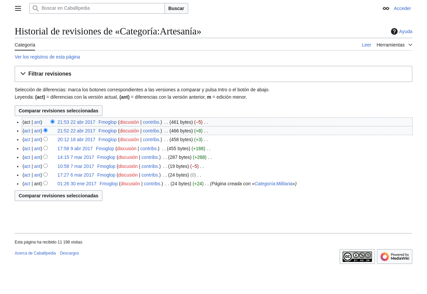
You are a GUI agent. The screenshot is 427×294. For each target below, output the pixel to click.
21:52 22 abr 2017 (76, 130)
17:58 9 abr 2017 (75, 148)
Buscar (176, 8)
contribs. (151, 122)
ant (37, 122)
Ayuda (400, 31)
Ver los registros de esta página (47, 57)
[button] (213, 74)
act (27, 130)
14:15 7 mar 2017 (75, 157)
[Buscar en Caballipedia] (97, 8)
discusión (129, 122)
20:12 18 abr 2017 (76, 139)
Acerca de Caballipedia (35, 253)
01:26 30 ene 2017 (76, 183)
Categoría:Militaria (274, 183)
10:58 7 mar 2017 (75, 166)
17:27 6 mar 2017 (75, 175)
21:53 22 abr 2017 (76, 122)
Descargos (69, 253)
